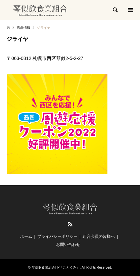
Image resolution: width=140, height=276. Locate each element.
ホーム (26, 236)
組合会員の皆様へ (99, 236)
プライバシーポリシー (57, 236)
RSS (70, 224)
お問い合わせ (68, 244)
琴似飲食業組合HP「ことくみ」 (56, 267)
